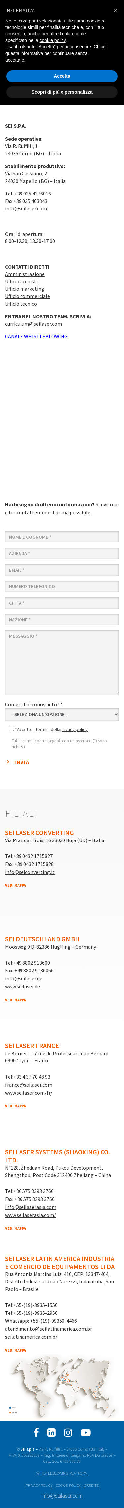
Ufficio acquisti (21, 281)
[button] (115, 10)
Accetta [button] (62, 76)
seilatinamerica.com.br (31, 1336)
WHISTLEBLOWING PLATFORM (62, 1473)
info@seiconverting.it (30, 872)
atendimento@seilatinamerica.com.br (48, 1328)
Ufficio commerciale (27, 296)
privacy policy (74, 729)
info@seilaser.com (26, 208)
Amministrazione (25, 274)
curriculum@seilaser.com (33, 324)
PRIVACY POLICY (39, 1485)
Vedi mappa (15, 885)
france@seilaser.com (28, 1084)
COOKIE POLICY (68, 1485)
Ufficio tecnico (21, 303)
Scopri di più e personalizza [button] (61, 92)
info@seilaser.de (23, 978)
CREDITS (91, 1485)
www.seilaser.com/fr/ (28, 1092)
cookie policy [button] (53, 40)
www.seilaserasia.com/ (30, 1215)
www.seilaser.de (22, 986)
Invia (22, 762)
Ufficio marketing (24, 288)
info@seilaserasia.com (30, 1207)
